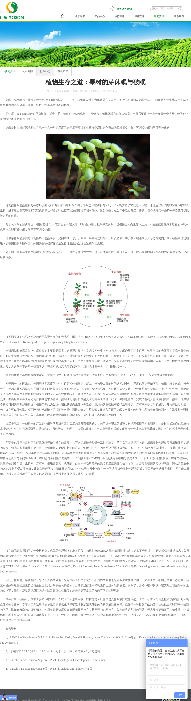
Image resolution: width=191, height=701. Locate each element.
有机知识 (62, 71)
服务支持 (139, 16)
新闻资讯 (159, 16)
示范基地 (119, 16)
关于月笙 (80, 16)
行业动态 (45, 71)
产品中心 (100, 16)
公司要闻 (27, 71)
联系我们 (179, 16)
